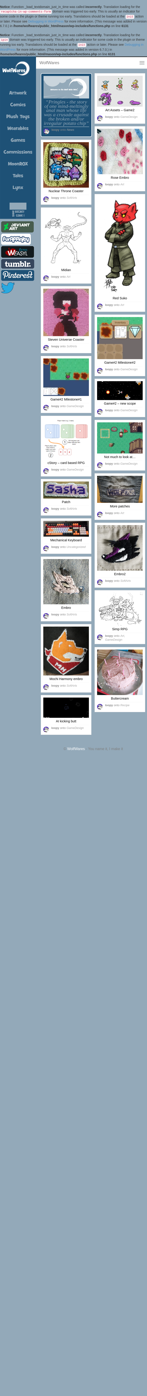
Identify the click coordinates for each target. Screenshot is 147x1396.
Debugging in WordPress (46, 21)
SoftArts (72, 197)
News (70, 129)
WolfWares (49, 62)
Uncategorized (76, 547)
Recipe (124, 705)
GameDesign (129, 116)
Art (122, 184)
